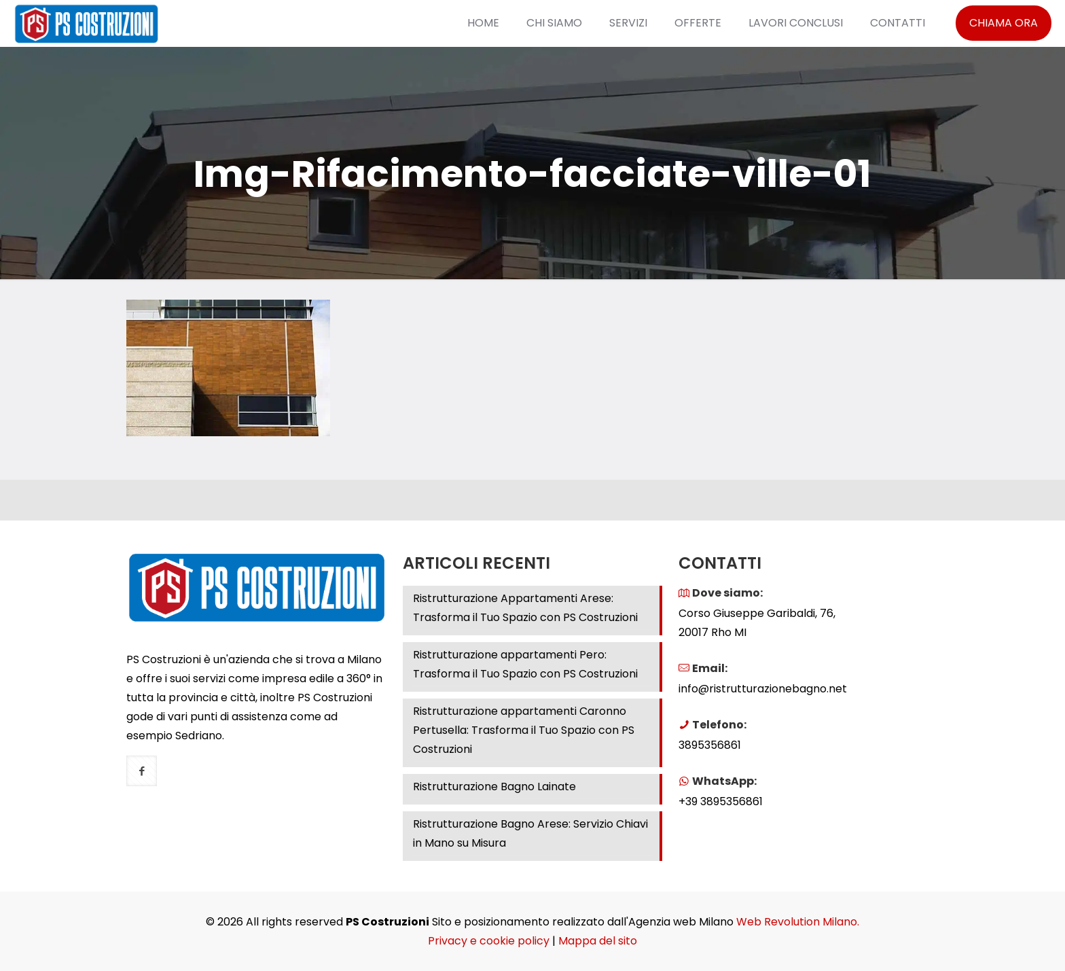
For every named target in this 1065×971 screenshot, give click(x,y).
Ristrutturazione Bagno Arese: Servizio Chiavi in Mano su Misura (530, 833)
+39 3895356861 (721, 801)
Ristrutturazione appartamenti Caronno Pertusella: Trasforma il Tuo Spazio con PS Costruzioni (523, 730)
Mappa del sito (597, 941)
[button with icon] (141, 771)
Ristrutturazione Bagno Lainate (494, 786)
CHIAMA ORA (1003, 23)
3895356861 (710, 745)
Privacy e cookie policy (488, 941)
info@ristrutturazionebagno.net (763, 688)
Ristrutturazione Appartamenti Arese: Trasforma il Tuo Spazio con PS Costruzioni (525, 607)
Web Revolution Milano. (797, 922)
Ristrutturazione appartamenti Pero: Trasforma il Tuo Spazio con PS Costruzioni (525, 664)
